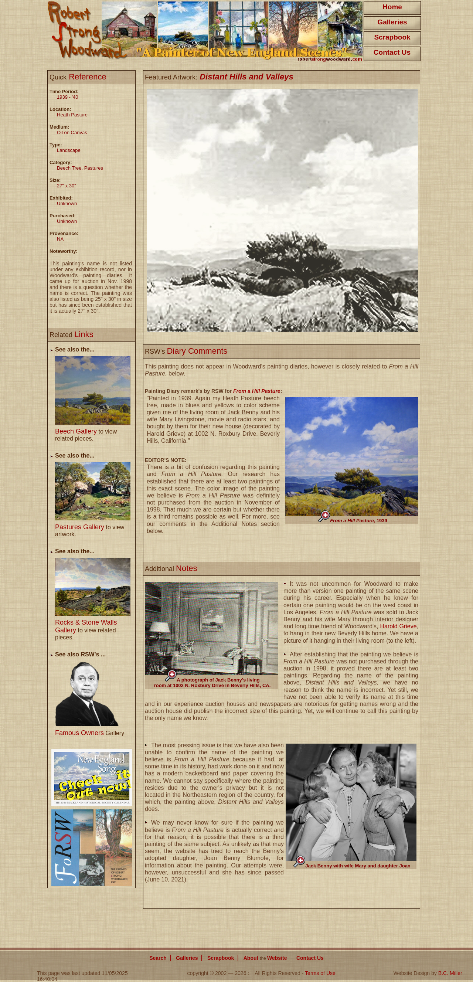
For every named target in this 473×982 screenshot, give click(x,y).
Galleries (392, 22)
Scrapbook (392, 37)
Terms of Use (320, 973)
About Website (265, 958)
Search (158, 958)
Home (392, 7)
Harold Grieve (398, 626)
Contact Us (392, 52)
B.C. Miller (450, 973)
